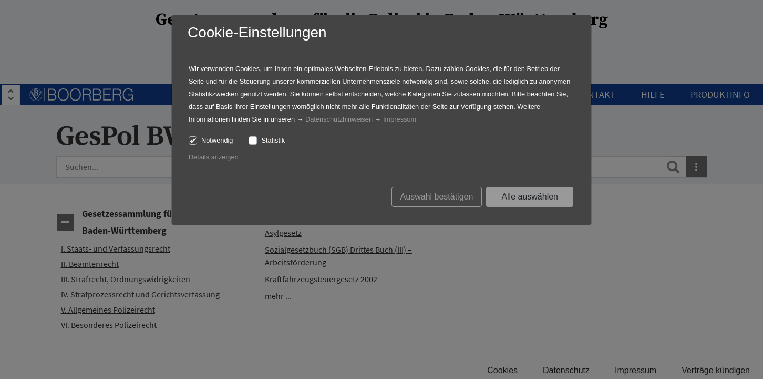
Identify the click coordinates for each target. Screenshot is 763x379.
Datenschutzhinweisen (339, 119)
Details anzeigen (214, 157)
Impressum (399, 119)
